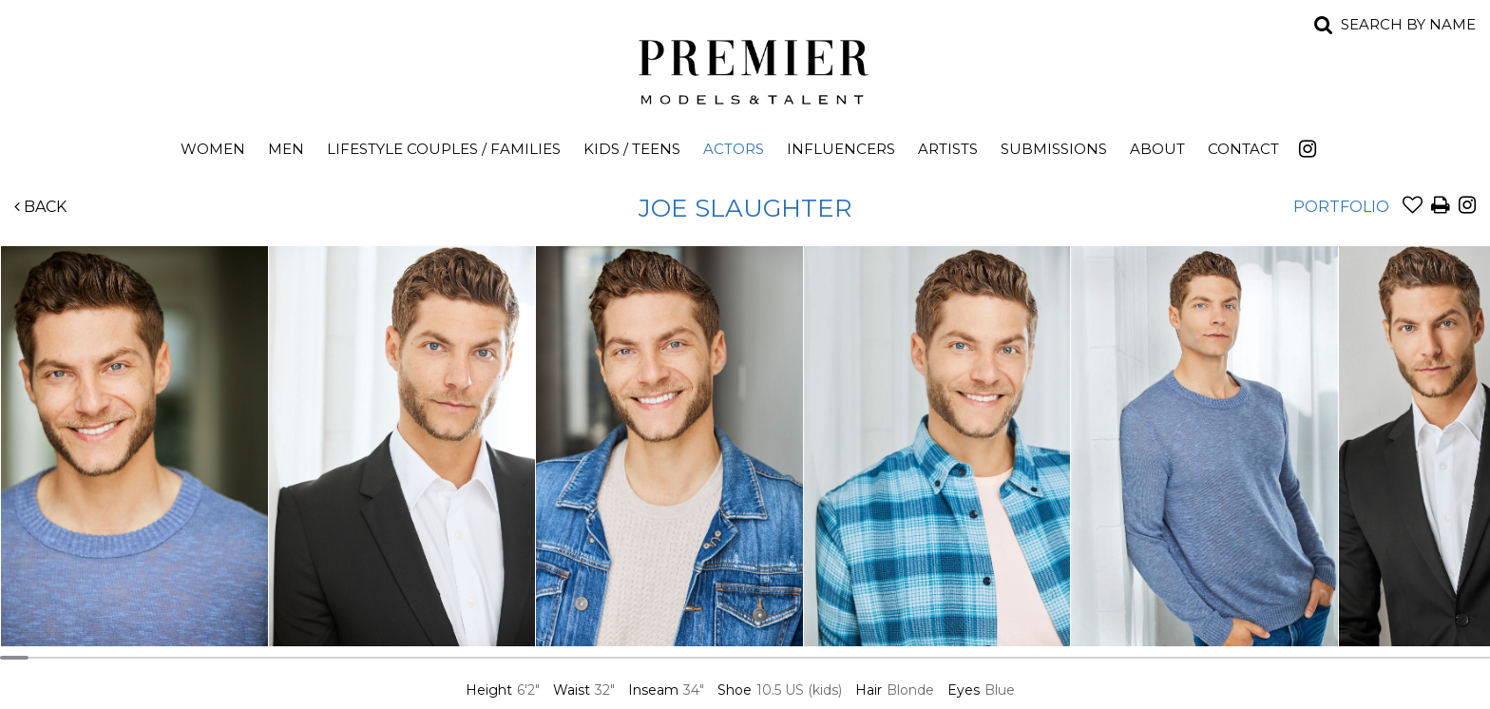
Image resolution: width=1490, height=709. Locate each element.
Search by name (1408, 24)
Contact (1243, 149)
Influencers (841, 149)
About (1157, 149)
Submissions (1054, 149)
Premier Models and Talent (745, 68)
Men (286, 149)
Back (40, 207)
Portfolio (1341, 207)
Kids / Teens (631, 149)
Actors (733, 149)
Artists (948, 149)
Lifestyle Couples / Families (444, 149)
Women (213, 149)
